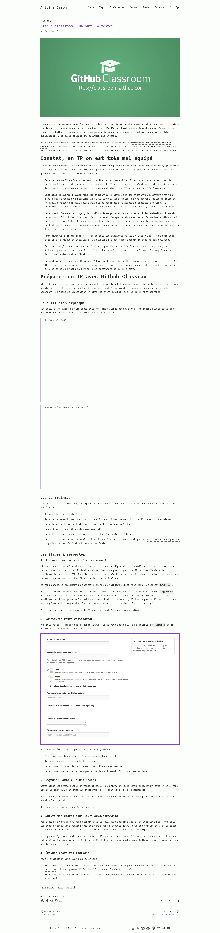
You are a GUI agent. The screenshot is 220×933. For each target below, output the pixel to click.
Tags (102, 7)
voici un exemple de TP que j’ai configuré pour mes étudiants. (102, 610)
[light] (177, 7)
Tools (146, 7)
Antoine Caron (53, 7)
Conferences (117, 7)
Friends (159, 7)
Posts (90, 7)
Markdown (114, 584)
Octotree (50, 869)
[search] (170, 7)
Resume (134, 7)
